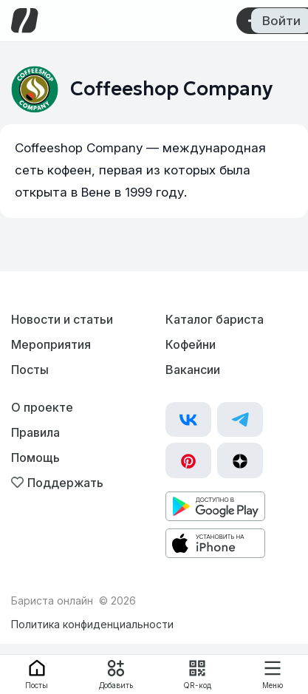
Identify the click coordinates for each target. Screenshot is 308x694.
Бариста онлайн (52, 600)
